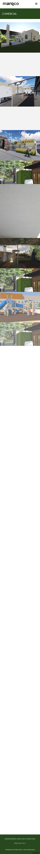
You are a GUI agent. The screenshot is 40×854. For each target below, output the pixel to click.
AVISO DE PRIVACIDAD (28, 849)
